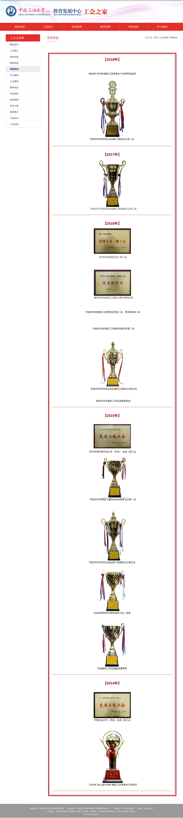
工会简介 (48, 26)
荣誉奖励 (134, 26)
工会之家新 (163, 37)
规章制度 (105, 26)
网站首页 (20, 26)
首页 (156, 37)
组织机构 (77, 26)
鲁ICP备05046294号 (91, 814)
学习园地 (162, 26)
